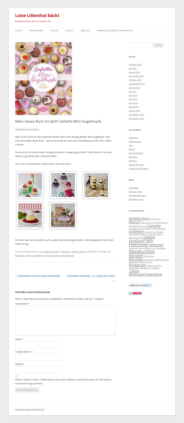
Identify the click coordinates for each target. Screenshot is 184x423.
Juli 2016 (132, 68)
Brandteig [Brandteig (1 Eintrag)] (157, 222)
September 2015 (137, 83)
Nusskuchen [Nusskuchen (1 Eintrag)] (134, 262)
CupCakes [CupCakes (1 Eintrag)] (133, 228)
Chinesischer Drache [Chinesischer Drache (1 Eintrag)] (137, 226)
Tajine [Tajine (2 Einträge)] (134, 270)
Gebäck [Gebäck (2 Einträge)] (149, 237)
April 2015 (133, 103)
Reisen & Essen (36, 30)
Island (132, 149)
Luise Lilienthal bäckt (37, 15)
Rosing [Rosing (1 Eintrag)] (149, 265)
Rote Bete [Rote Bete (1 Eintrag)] (157, 265)
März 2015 (134, 106)
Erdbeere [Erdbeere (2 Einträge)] (136, 231)
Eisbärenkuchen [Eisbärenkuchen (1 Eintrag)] (159, 228)
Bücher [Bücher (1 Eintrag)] (165, 222)
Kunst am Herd (136, 153)
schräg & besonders (138, 168)
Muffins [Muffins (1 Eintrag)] (158, 260)
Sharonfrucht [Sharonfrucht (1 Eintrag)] (145, 268)
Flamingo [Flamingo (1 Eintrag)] (160, 232)
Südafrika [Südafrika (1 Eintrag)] (155, 268)
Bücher (54, 30)
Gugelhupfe (38, 255)
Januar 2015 (134, 110)
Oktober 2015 (135, 79)
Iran (131, 145)
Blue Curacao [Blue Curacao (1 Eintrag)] (146, 222)
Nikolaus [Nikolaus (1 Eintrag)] (165, 260)
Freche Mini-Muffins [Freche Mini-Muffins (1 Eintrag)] (137, 234)
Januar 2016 (134, 72)
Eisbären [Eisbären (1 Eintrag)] (148, 228)
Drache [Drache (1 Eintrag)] (141, 228)
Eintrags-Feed (135, 191)
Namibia (133, 160)
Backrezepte (78, 251)
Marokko (133, 156)
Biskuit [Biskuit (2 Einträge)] (134, 222)
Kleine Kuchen (52, 255)
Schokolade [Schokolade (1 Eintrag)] (134, 268)
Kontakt (69, 30)
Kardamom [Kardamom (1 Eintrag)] (161, 248)
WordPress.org (136, 199)
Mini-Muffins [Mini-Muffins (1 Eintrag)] (149, 260)
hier (27, 243)
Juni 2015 (133, 95)
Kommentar (22, 303)
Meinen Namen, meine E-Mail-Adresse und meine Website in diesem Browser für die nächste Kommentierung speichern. (63, 381)
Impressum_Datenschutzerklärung (115, 30)
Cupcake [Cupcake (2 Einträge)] (154, 225)
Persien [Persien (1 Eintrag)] (143, 262)
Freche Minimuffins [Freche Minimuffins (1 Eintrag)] (154, 234)
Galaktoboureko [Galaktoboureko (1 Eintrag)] (136, 238)
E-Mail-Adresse (24, 351)
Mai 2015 (133, 99)
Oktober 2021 (135, 64)
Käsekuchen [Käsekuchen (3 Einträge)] (142, 251)
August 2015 (134, 87)
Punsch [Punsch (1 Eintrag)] (149, 262)
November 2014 (136, 118)
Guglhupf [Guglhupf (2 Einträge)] (137, 240)
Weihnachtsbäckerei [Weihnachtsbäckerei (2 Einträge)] (145, 274)
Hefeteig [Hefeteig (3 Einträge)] (138, 244)
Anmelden (134, 187)
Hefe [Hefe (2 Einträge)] (149, 240)
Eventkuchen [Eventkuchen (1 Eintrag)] (149, 232)
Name (19, 339)
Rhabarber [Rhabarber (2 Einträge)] (137, 265)
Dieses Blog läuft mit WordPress (29, 409)
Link (25, 156)
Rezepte (19, 30)
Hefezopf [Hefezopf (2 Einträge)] (156, 244)
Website (19, 364)
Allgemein (66, 251)
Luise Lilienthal (67, 255)
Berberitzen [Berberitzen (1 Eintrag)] (155, 219)
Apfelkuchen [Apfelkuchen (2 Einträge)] (139, 218)
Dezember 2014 (136, 114)
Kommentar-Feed (137, 195)
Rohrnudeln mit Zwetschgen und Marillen (37, 275)
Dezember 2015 (136, 76)
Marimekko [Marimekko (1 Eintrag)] (149, 256)
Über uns (85, 30)
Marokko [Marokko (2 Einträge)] (136, 259)
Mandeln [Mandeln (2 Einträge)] (136, 255)
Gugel (28, 255)
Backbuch (20, 255)
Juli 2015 (132, 91)
